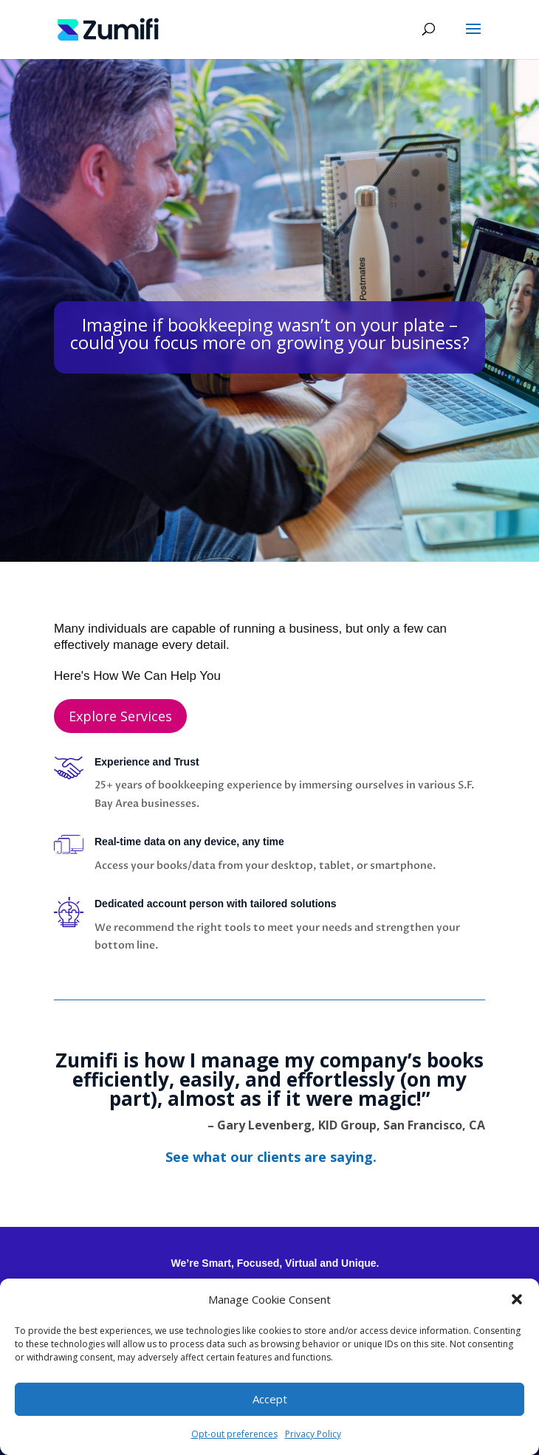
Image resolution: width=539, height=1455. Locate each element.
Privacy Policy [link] (313, 1434)
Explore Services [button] (120, 716)
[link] (108, 28)
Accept (270, 1399)
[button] (516, 1299)
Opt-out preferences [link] (234, 1434)
